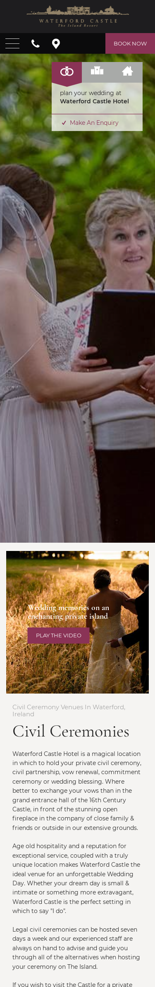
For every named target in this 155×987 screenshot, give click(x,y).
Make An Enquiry (89, 122)
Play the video (58, 635)
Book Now (130, 43)
